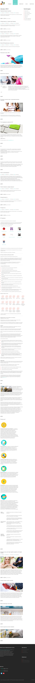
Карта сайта (33, 679)
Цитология (11, 231)
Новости (15, 3)
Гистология (19, 231)
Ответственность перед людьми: (7, 186)
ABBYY (1, 159)
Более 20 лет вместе (4, 73)
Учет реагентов (19, 237)
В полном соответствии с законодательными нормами (9, 100)
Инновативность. (4, 197)
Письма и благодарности (26, 660)
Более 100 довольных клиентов (7, 43)
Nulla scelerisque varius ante (6, 603)
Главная (9, 3)
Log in (4, 18)
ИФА (4, 237)
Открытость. (3, 207)
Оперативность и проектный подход (8, 21)
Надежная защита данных (5, 11)
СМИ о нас (26, 17)
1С (0, 146)
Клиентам (21, 3)
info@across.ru (4, 377)
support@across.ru (11, 140)
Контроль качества (11, 237)
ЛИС (1, 383)
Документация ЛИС (25, 652)
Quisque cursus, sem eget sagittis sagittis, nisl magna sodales (11, 552)
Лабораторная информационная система (5, 649)
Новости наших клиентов (28, 13)
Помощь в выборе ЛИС (26, 649)
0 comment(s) (17, 12)
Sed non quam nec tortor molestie (7, 626)
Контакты (32, 3)
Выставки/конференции (28, 18)
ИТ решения (2, 218)
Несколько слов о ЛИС (5, 52)
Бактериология (4, 231)
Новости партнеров (27, 12)
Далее (1, 18)
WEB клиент (4, 244)
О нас (26, 3)
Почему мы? (2, 419)
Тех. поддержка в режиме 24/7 (6, 122)
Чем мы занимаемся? (4, 172)
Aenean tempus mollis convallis (6, 580)
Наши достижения (27, 14)
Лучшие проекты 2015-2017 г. (6, 31)
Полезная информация (28, 19)
